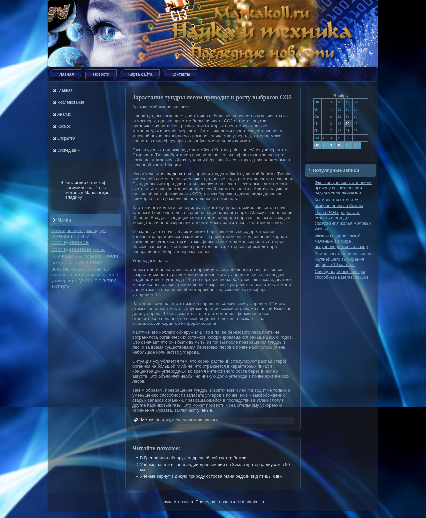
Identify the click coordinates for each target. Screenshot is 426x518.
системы (60, 274)
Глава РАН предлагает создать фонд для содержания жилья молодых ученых (343, 220)
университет (64, 280)
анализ (163, 419)
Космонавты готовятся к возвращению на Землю (339, 202)
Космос (64, 126)
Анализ (64, 114)
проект (110, 256)
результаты (64, 262)
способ (110, 274)
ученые (88, 280)
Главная (65, 74)
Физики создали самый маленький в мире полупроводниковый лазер (341, 241)
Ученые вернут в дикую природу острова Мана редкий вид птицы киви (211, 476)
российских (64, 269)
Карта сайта (140, 74)
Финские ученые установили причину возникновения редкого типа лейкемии (343, 188)
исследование (70, 242)
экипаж (107, 280)
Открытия (66, 138)
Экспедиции (68, 150)
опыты (78, 256)
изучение (60, 236)
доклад (91, 230)
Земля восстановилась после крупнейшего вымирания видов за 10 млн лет (344, 259)
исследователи (71, 249)
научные (62, 256)
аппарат (74, 230)
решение (90, 262)
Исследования (70, 102)
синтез (101, 269)
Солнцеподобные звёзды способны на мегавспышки (341, 274)
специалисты (86, 274)
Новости (101, 74)
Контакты (180, 74)
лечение (99, 250)
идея (103, 231)
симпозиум (85, 269)
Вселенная (58, 231)
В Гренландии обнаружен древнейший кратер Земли (193, 457)
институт (81, 236)
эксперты (60, 286)
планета (92, 256)
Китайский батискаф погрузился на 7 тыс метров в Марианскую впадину (87, 190)
